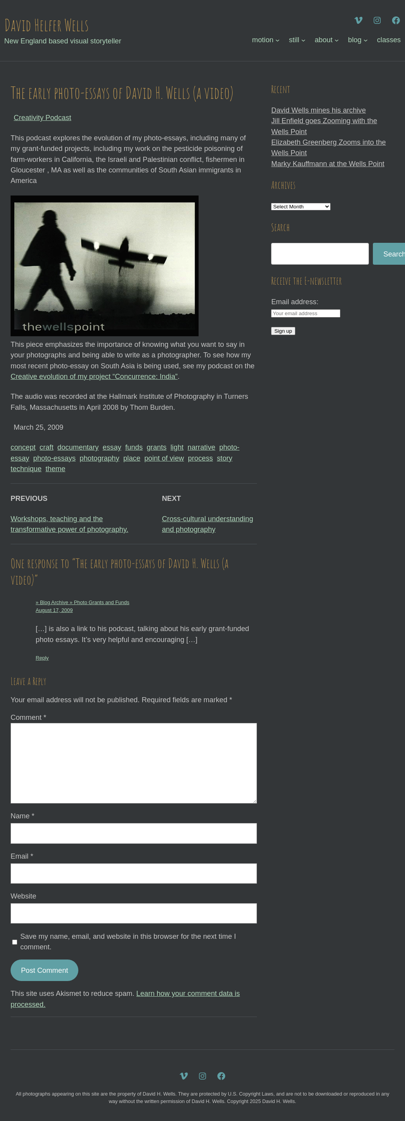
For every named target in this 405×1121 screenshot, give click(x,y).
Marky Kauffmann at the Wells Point (327, 164)
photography (99, 458)
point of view (164, 458)
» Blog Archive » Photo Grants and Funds (82, 602)
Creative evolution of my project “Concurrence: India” (94, 376)
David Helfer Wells (46, 24)
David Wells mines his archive (318, 110)
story (224, 458)
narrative (201, 447)
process (200, 458)
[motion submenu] (277, 40)
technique (26, 469)
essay (112, 447)
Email (22, 856)
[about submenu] (336, 40)
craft (46, 447)
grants (156, 447)
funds (134, 447)
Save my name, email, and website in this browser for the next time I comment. (128, 941)
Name (22, 816)
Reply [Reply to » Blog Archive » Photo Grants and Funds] (42, 658)
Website (23, 896)
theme (55, 469)
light (176, 447)
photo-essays (54, 458)
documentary (78, 447)
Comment (28, 717)
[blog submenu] (365, 40)
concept (23, 447)
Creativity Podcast (42, 117)
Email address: (294, 302)
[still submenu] (303, 40)
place (132, 458)
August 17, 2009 (54, 610)
